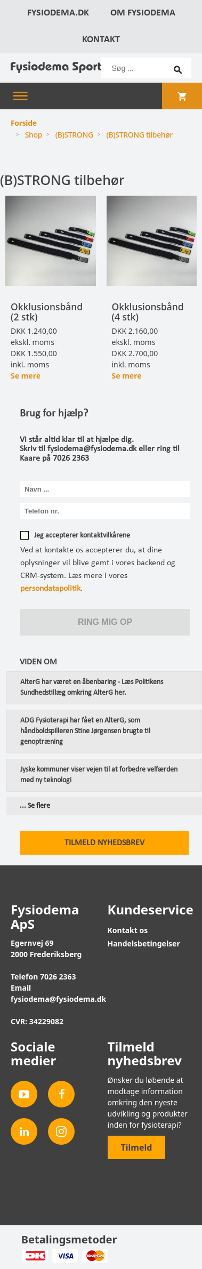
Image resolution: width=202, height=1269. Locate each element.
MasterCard (94, 1256)
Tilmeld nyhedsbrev (104, 843)
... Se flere (35, 806)
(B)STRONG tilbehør (140, 135)
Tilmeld (136, 1147)
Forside (24, 123)
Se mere (26, 376)
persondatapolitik (50, 588)
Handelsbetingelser (144, 943)
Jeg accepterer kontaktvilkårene (82, 536)
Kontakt (101, 40)
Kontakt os (128, 930)
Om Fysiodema (142, 13)
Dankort (35, 1256)
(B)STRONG (74, 135)
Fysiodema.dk (58, 13)
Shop (33, 135)
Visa (64, 1256)
